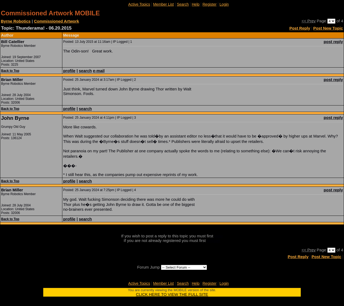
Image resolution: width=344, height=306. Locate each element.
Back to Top (10, 71)
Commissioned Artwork (56, 21)
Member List (163, 4)
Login (224, 4)
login (218, 236)
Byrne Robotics (16, 21)
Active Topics (139, 4)
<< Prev (309, 21)
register (213, 240)
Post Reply (299, 28)
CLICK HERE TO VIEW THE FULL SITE (172, 294)
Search (183, 4)
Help (195, 4)
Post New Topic (328, 28)
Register (209, 4)
